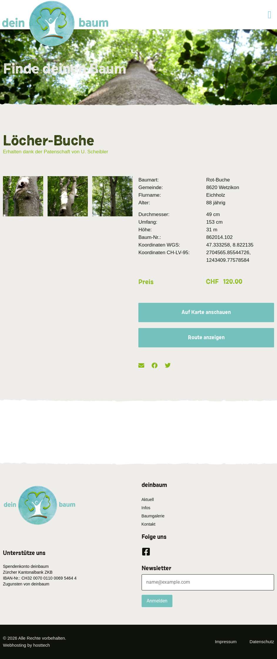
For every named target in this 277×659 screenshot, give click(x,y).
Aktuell (148, 499)
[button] (269, 15)
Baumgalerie (153, 516)
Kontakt (148, 524)
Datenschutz (262, 641)
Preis (146, 282)
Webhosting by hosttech (26, 645)
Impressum (225, 641)
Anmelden (157, 601)
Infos (146, 507)
